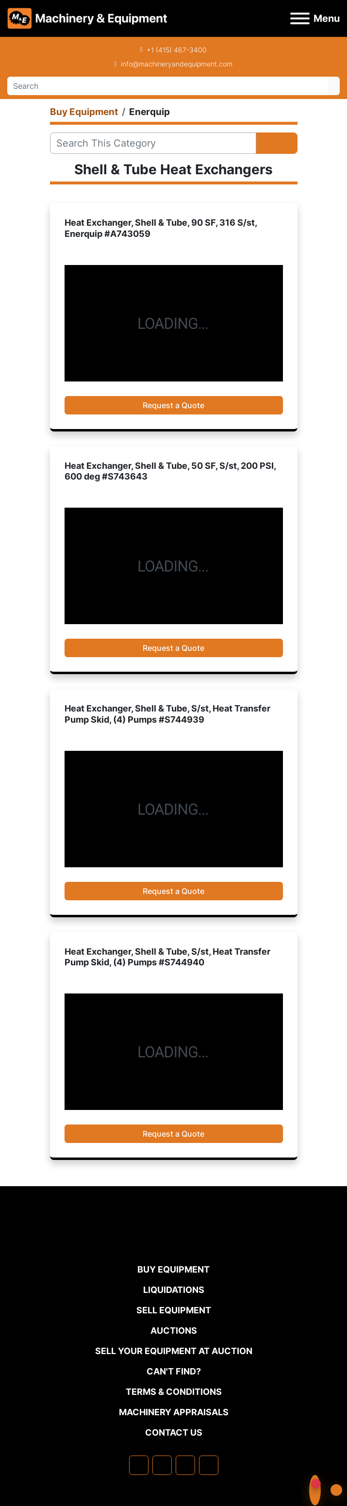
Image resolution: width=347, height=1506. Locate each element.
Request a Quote (173, 405)
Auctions (173, 1330)
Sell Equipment (173, 1310)
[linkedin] (162, 1465)
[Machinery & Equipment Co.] (173, 1243)
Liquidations (173, 1290)
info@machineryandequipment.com (176, 64)
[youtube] (208, 1465)
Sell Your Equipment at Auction (173, 1351)
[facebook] (139, 1465)
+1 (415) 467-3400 (177, 50)
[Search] (167, 86)
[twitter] (185, 1465)
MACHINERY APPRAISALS (174, 1412)
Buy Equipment (173, 1269)
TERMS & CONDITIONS (174, 1392)
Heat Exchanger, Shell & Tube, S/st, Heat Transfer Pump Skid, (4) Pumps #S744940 (167, 957)
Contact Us (173, 1432)
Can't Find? (174, 1371)
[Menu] (300, 18)
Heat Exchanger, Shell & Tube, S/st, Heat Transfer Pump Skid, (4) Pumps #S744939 (167, 714)
